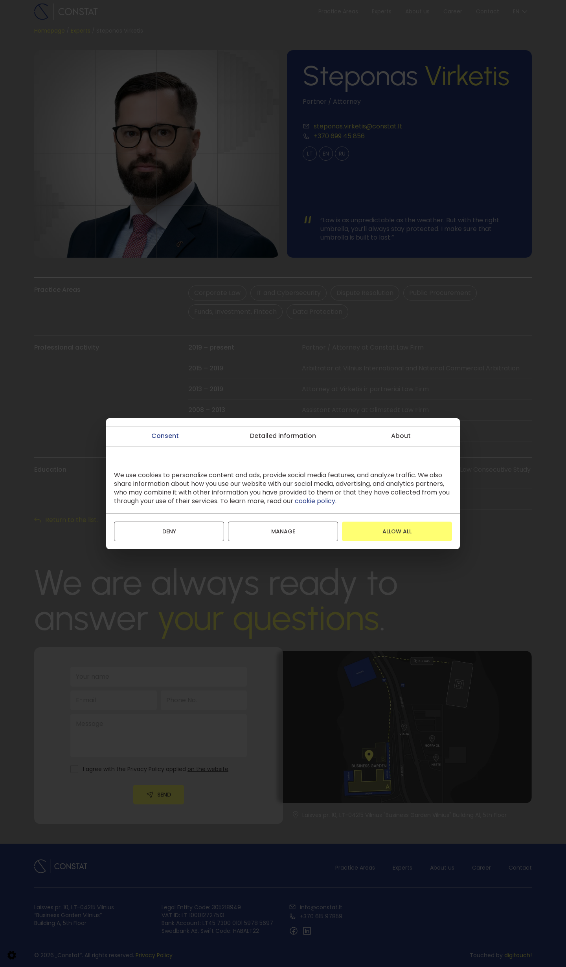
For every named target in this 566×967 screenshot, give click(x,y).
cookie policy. (315, 500)
